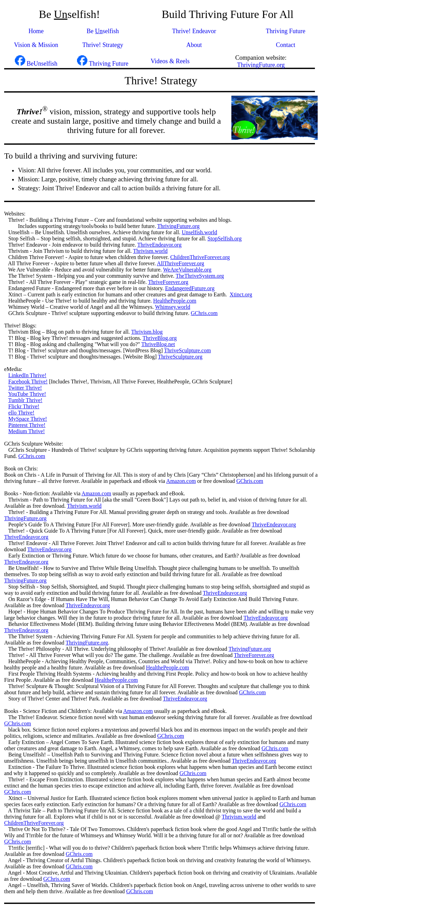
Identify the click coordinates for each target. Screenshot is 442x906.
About (194, 44)
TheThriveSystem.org (200, 276)
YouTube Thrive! (27, 394)
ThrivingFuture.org (261, 64)
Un (99, 31)
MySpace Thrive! (27, 419)
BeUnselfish (42, 63)
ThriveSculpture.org (180, 357)
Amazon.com (181, 481)
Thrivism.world (150, 251)
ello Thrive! (21, 413)
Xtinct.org (241, 294)
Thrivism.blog (147, 332)
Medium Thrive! (26, 431)
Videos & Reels (169, 61)
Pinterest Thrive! (27, 425)
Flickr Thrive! (23, 406)
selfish (111, 31)
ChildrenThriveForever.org (200, 257)
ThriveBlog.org (160, 338)
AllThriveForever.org (180, 263)
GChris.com (204, 313)
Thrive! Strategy (102, 44)
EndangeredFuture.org (189, 288)
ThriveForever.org (168, 282)
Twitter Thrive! (25, 388)
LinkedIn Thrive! (27, 375)
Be (91, 31)
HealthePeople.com (174, 301)
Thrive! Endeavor (194, 31)
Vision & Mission (36, 44)
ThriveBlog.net (158, 344)
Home (36, 31)
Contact (285, 44)
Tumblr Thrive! (25, 400)
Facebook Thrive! (28, 381)
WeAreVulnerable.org (187, 270)
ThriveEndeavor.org (159, 245)
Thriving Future (286, 31)
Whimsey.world (172, 307)
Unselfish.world (199, 232)
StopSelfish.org (225, 238)
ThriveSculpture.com (187, 350)
